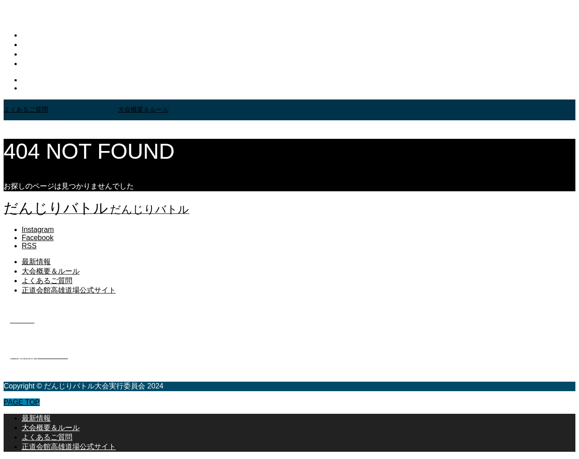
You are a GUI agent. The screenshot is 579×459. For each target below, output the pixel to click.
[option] (61, 109)
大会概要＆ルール (51, 44)
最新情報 (36, 35)
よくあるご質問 (47, 54)
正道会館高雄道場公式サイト (69, 63)
